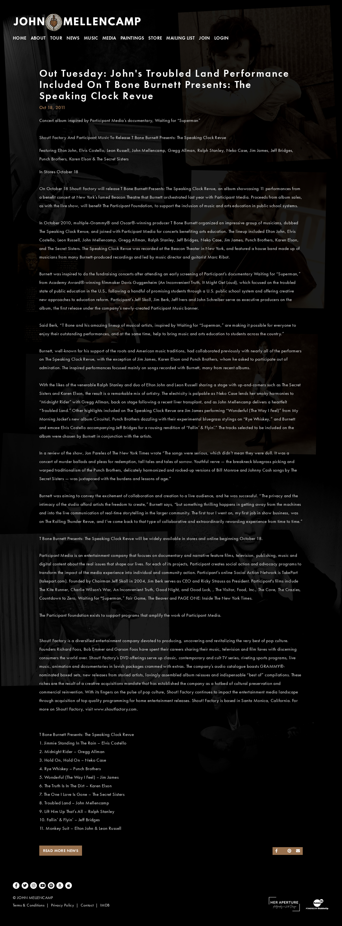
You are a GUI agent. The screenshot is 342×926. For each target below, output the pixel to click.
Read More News (61, 850)
